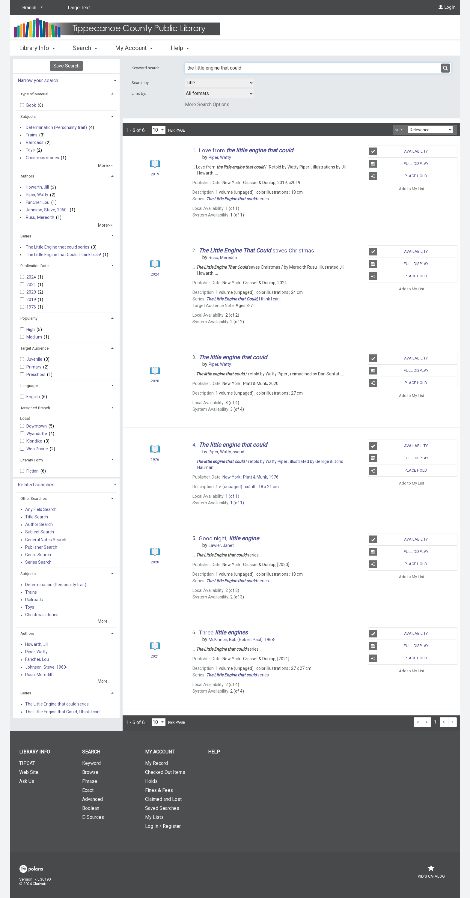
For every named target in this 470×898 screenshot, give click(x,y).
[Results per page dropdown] (158, 130)
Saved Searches (162, 808)
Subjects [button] (28, 116)
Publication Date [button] (34, 266)
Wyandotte (37, 433)
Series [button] (25, 236)
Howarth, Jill (37, 187)
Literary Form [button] (31, 460)
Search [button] (85, 48)
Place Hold (398, 176)
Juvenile (34, 359)
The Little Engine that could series (57, 247)
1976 (31, 307)
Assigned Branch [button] (35, 408)
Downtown (37, 426)
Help (214, 752)
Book (31, 105)
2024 (31, 277)
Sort (399, 130)
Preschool (36, 374)
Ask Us (26, 781)
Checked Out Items (165, 772)
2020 (31, 292)
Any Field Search (41, 509)
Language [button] (29, 385)
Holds (151, 781)
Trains (31, 135)
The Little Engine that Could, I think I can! (63, 254)
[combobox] (219, 83)
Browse (90, 772)
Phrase (89, 781)
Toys (30, 150)
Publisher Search (41, 547)
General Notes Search (45, 539)
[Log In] (441, 7)
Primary (34, 367)
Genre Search (38, 554)
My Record (156, 763)
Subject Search (39, 532)
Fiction (33, 471)
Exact (88, 790)
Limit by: (139, 93)
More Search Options (207, 104)
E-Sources (93, 817)
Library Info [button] (37, 48)
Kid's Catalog (431, 873)
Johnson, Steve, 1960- (47, 209)
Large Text (79, 7)
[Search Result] (155, 164)
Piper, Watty (37, 194)
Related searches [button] (36, 485)
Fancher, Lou (37, 202)
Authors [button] (27, 176)
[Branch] (31, 8)
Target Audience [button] (34, 348)
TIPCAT (27, 763)
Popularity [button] (28, 318)
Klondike (34, 441)
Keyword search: (146, 68)
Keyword (91, 763)
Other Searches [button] (33, 498)
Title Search (36, 517)
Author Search (39, 524)
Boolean (90, 808)
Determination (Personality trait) (56, 127)
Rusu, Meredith (40, 217)
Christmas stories (42, 157)
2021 (31, 284)
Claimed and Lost (163, 799)
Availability (398, 151)
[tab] (66, 80)
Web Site (28, 772)
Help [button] (180, 48)
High (31, 329)
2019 (31, 299)
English (33, 396)
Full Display (398, 164)
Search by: (141, 82)
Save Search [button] (66, 66)
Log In (450, 7)
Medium (34, 337)
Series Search (38, 562)
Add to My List (411, 188)
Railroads (34, 142)
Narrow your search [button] (38, 80)
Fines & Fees (159, 790)
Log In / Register (163, 826)
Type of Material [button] (34, 94)
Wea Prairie (37, 448)
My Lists (154, 817)
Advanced (92, 799)
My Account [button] (134, 48)
